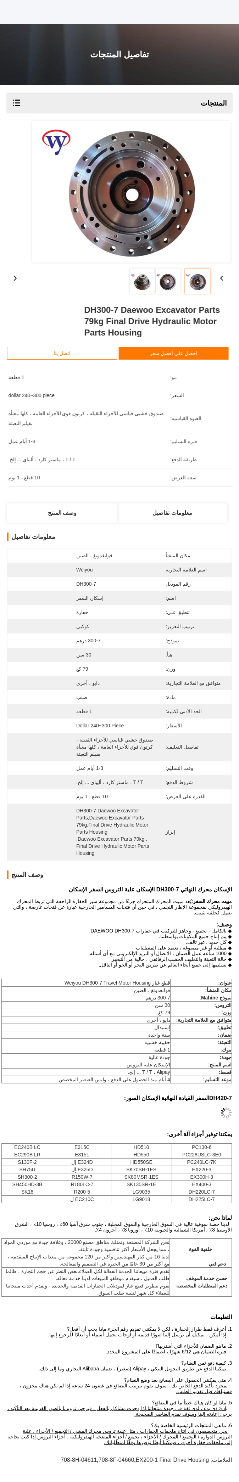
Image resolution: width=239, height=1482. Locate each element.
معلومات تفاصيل (172, 513)
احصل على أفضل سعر (186, 353)
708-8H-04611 (79, 1460)
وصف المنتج (62, 513)
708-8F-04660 (116, 1460)
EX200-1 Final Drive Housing (172, 1460)
